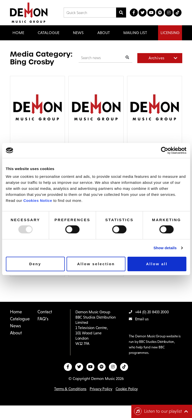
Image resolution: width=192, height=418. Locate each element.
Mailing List (135, 33)
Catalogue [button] (48, 33)
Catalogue (20, 318)
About (103, 33)
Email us (139, 319)
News (78, 33)
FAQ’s (42, 318)
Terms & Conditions (70, 389)
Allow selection (96, 264)
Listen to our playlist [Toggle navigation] (158, 411)
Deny (35, 264)
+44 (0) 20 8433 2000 (149, 312)
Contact (44, 311)
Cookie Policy (127, 389)
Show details (165, 248)
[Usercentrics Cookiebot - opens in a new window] (164, 150)
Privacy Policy (101, 389)
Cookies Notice (37, 200)
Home (18, 33)
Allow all (157, 264)
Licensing (170, 33)
